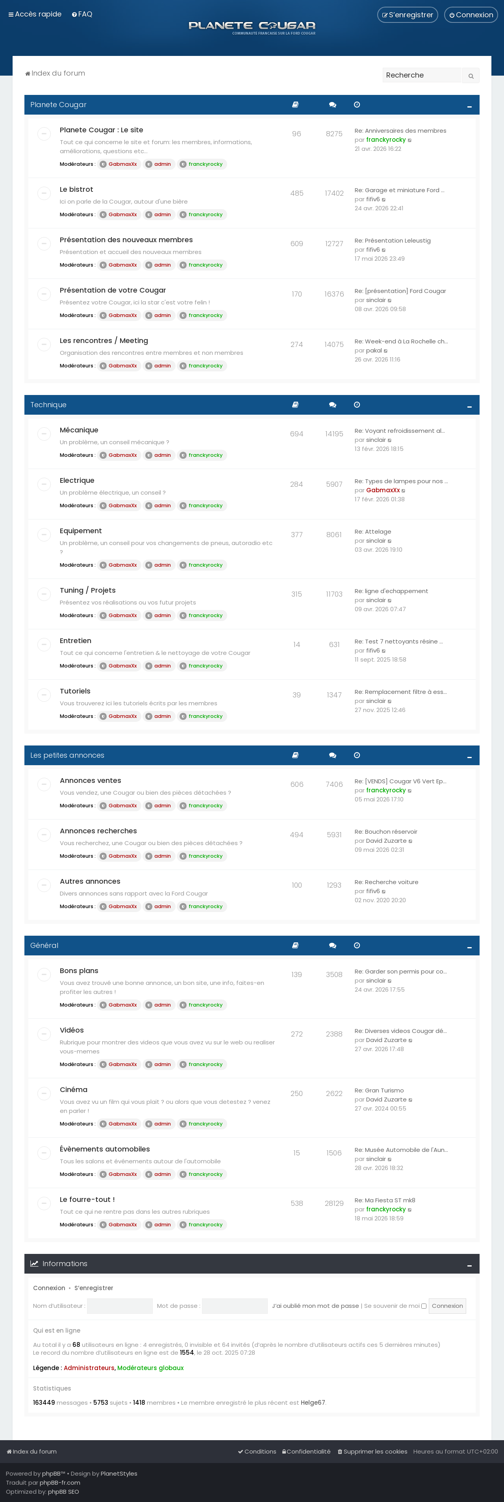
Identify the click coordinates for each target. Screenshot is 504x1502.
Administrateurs (89, 1368)
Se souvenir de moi (395, 1306)
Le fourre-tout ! (87, 1199)
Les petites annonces (67, 755)
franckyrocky (201, 164)
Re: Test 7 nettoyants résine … (399, 641)
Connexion (49, 1288)
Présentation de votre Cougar (113, 290)
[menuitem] (81, 14)
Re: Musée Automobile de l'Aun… (401, 1150)
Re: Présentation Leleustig (393, 240)
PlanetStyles (119, 1473)
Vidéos (72, 1030)
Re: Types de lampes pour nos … (401, 481)
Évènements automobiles (105, 1149)
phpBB (51, 1473)
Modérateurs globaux (150, 1368)
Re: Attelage (373, 531)
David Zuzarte (386, 840)
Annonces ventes (90, 780)
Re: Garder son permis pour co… (401, 971)
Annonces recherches (98, 831)
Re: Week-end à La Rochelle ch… (401, 341)
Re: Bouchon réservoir (386, 831)
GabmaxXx (118, 164)
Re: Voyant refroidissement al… (400, 430)
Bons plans (79, 970)
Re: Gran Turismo (379, 1090)
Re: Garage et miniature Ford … (400, 190)
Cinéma (73, 1089)
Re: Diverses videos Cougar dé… (401, 1031)
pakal (374, 350)
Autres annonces (90, 881)
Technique (48, 405)
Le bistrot (76, 189)
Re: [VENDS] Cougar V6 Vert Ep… (401, 781)
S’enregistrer (93, 1288)
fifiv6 (373, 199)
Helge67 (313, 1403)
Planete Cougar (58, 104)
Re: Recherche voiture (387, 882)
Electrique (77, 480)
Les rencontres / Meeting (104, 340)
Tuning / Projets (88, 590)
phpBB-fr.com (60, 1482)
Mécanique (79, 430)
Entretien (75, 640)
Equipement (81, 531)
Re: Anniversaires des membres (401, 130)
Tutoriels (75, 691)
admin (158, 164)
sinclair (376, 300)
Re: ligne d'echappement (391, 591)
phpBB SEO (63, 1491)
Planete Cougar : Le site (101, 130)
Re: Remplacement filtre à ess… (401, 692)
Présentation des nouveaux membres (126, 240)
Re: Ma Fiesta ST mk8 (385, 1200)
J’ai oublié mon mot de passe (315, 1306)
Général (44, 945)
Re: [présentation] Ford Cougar (400, 291)
